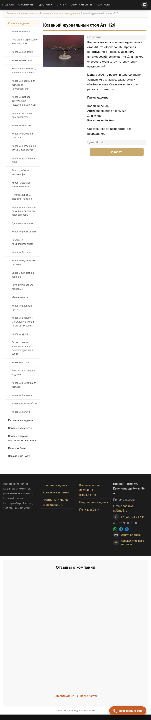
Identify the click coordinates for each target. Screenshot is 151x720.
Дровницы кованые (23, 223)
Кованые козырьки (22, 52)
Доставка (45, 5)
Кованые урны (20, 334)
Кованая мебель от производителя (59, 13)
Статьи (61, 5)
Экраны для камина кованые (23, 275)
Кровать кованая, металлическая (21, 184)
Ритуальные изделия (20, 420)
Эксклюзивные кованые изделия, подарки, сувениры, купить (22, 348)
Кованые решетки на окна (23, 160)
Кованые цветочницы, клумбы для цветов (24, 148)
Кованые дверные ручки (22, 307)
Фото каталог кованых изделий (24, 372)
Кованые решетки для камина (24, 385)
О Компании (26, 5)
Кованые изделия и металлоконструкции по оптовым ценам (23, 322)
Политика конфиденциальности (75, 710)
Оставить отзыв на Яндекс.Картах (75, 696)
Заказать (116, 152)
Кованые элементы (20, 428)
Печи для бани (17, 448)
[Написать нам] (144, 5)
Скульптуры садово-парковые (23, 287)
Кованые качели (21, 31)
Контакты (104, 5)
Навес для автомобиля (24, 403)
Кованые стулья (20, 362)
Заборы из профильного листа (22, 242)
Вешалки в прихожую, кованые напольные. (24, 70)
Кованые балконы (22, 395)
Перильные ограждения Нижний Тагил (25, 41)
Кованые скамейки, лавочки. (22, 135)
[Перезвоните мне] (127, 710)
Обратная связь (82, 5)
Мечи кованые (20, 297)
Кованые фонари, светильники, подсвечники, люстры (24, 101)
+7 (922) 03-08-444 (133, 516)
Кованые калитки (21, 412)
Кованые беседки (21, 252)
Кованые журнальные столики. (24, 262)
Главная (8, 5)
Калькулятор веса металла (128, 542)
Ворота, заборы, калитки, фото (20, 172)
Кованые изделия (28, 13)
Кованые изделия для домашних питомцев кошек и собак (24, 211)
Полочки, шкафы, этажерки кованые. (22, 197)
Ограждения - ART (19, 456)
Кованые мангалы (22, 60)
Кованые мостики (22, 125)
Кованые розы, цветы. (24, 231)
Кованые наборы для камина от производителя (23, 85)
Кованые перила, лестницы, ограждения (22, 438)
